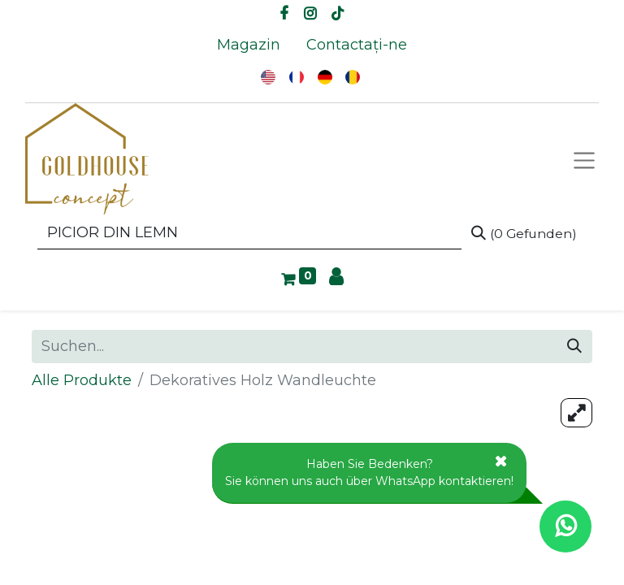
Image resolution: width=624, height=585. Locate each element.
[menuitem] (248, 45)
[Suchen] (524, 233)
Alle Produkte (82, 380)
